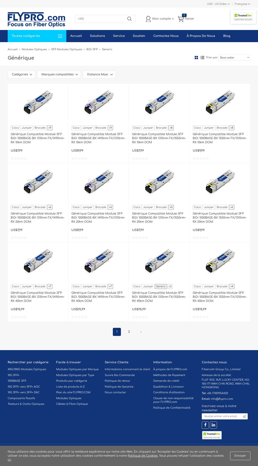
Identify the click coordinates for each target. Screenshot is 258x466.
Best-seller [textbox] (227, 57)
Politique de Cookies (143, 455)
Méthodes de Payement (169, 375)
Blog (226, 36)
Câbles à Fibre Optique (72, 404)
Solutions (97, 36)
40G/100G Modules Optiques (27, 369)
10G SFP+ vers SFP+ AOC (24, 386)
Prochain (141, 332)
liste (202, 57)
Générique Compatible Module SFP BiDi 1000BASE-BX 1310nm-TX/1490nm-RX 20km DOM (37, 217)
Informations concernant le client (127, 369)
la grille (196, 57)
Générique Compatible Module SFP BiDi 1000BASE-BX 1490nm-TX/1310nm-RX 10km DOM (98, 138)
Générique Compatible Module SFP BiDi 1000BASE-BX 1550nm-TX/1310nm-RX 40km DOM (220, 296)
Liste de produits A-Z (70, 386)
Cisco (15, 127)
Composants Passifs (21, 398)
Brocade (40, 127)
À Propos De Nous (201, 36)
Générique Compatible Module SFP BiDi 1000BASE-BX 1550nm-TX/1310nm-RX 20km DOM (220, 217)
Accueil (76, 36)
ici (9, 459)
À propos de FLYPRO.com (170, 369)
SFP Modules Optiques (66, 49)
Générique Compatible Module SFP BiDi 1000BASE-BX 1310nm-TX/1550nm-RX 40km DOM (159, 296)
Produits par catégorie (71, 380)
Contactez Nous (166, 36)
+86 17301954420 (217, 393)
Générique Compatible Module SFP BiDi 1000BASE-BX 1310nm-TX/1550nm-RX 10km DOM (159, 138)
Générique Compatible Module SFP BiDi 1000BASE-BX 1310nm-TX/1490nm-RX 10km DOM (37, 138)
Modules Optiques (34, 49)
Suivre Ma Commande (120, 375)
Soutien (139, 36)
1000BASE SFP (17, 380)
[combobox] (234, 57)
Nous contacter (115, 392)
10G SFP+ (13, 375)
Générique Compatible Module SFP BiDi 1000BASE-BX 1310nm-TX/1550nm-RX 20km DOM (159, 217)
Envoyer (240, 455)
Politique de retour (117, 380)
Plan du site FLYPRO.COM (73, 392)
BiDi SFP (92, 49)
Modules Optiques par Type (75, 375)
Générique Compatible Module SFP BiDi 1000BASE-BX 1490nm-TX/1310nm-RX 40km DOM (98, 296)
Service (119, 36)
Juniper (27, 127)
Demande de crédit (166, 380)
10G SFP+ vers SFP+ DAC (24, 392)
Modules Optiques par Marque (77, 369)
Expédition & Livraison (168, 386)
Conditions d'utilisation (169, 392)
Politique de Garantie (119, 386)
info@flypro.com (222, 399)
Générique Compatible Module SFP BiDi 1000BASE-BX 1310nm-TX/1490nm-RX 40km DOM (37, 296)
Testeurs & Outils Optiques (26, 404)
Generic (161, 286)
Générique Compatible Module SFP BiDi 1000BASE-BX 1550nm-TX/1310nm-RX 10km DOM (220, 138)
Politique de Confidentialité (171, 407)
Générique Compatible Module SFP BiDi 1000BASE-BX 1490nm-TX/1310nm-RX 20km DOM (98, 217)
